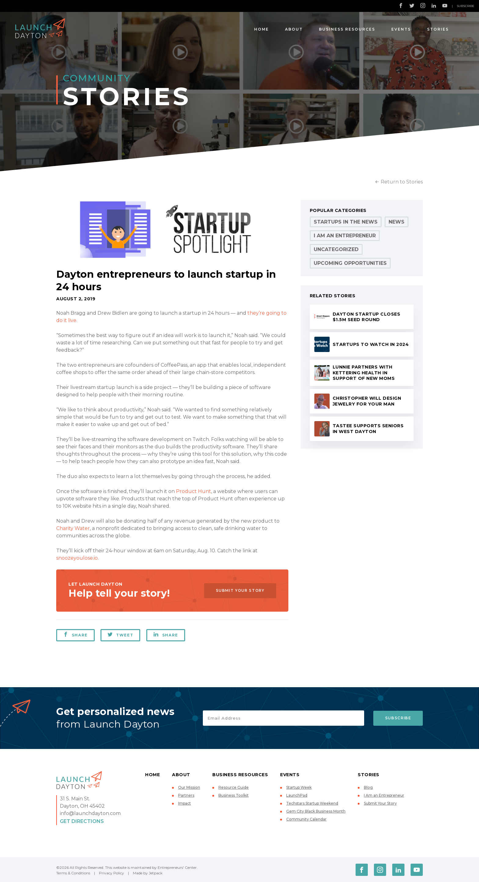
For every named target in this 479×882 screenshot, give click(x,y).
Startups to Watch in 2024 (371, 344)
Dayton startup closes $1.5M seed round (366, 317)
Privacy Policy (111, 873)
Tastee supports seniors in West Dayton (368, 428)
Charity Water (73, 528)
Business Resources (347, 29)
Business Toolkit (233, 795)
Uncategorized (336, 249)
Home (261, 29)
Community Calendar (306, 819)
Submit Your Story (238, 590)
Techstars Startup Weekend (312, 803)
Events (401, 29)
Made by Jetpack (148, 873)
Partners (186, 795)
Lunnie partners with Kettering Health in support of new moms (364, 372)
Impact (184, 803)
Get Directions (82, 821)
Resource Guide (233, 787)
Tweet (120, 634)
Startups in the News (346, 222)
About (294, 29)
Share (75, 634)
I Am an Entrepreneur (345, 236)
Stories (438, 29)
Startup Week (299, 787)
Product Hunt (193, 491)
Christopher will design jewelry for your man (367, 401)
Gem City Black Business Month (316, 811)
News (396, 222)
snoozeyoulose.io (77, 558)
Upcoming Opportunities (350, 263)
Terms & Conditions (73, 873)
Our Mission (189, 787)
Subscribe (465, 6)
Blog (368, 787)
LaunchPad (296, 795)
